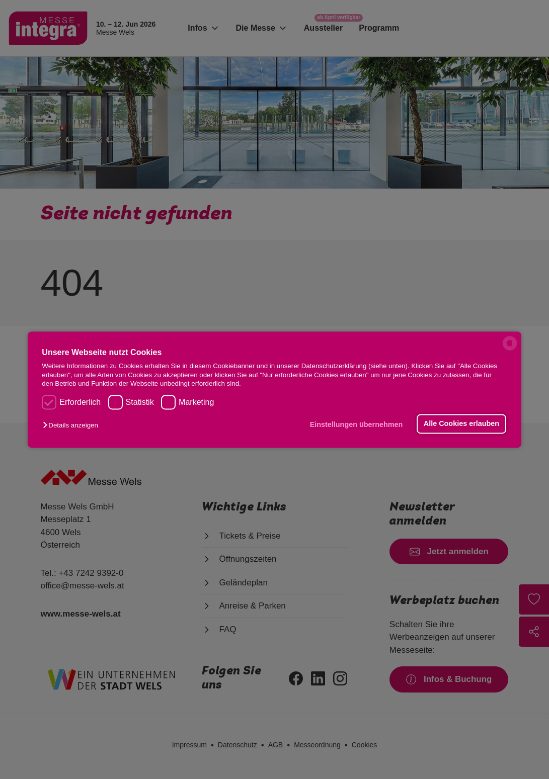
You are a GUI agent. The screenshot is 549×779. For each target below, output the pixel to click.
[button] (73, 425)
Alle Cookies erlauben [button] (461, 424)
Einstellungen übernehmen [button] (356, 425)
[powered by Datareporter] (510, 349)
